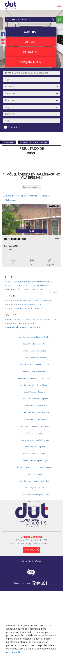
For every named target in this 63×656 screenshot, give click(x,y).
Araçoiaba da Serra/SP (40, 300)
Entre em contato (32, 501)
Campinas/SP (36, 308)
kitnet (26, 289)
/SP (8, 300)
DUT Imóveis (8, 195)
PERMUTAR (30, 52)
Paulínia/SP (45, 195)
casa (9, 281)
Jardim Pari (35, 327)
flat (19, 289)
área (27, 285)
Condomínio (14, 127)
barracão (11, 289)
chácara (10, 285)
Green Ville (50, 319)
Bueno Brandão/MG (17, 308)
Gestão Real (32, 526)
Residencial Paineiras (17, 327)
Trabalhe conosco (31, 506)
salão (19, 285)
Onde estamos (32, 510)
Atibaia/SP (12, 304)
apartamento (20, 281)
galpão (35, 285)
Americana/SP (19, 300)
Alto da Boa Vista (15, 323)
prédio (32, 281)
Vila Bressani (10, 200)
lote (40, 289)
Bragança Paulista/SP (30, 304)
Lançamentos (30, 62)
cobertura (46, 285)
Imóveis (33, 195)
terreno (42, 281)
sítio (34, 289)
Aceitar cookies (14, 652)
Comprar (30, 32)
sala (50, 281)
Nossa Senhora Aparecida (29, 319)
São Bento (31, 323)
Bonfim (10, 319)
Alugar (30, 42)
